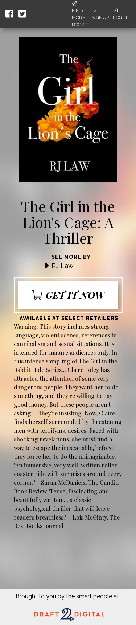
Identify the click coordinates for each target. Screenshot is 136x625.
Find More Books (79, 14)
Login (120, 14)
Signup (100, 14)
